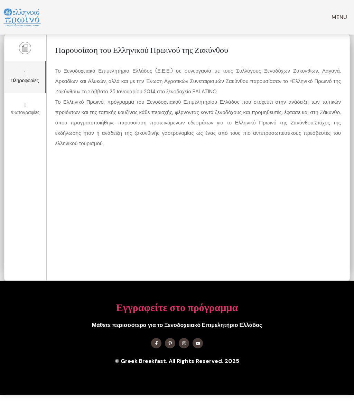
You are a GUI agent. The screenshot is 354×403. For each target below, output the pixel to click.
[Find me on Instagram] (184, 343)
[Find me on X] (170, 343)
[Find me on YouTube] (198, 343)
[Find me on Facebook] (156, 343)
